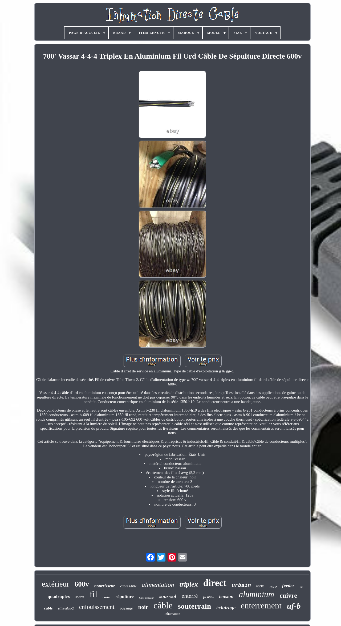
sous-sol (167, 596)
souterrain (194, 606)
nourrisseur (104, 586)
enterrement (261, 605)
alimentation (158, 584)
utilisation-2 (66, 608)
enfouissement (97, 607)
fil (93, 594)
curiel (106, 597)
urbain (241, 585)
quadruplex (59, 596)
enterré (189, 595)
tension (226, 596)
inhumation (172, 614)
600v (82, 584)
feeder (288, 585)
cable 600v (128, 586)
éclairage (226, 607)
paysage (126, 608)
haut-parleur (146, 597)
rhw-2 (273, 586)
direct (214, 583)
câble (163, 605)
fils (301, 587)
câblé (48, 608)
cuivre (288, 595)
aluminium (256, 594)
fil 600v (208, 597)
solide (79, 597)
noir (143, 607)
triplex (188, 584)
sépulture (125, 596)
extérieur (55, 584)
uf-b (294, 605)
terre (260, 586)
